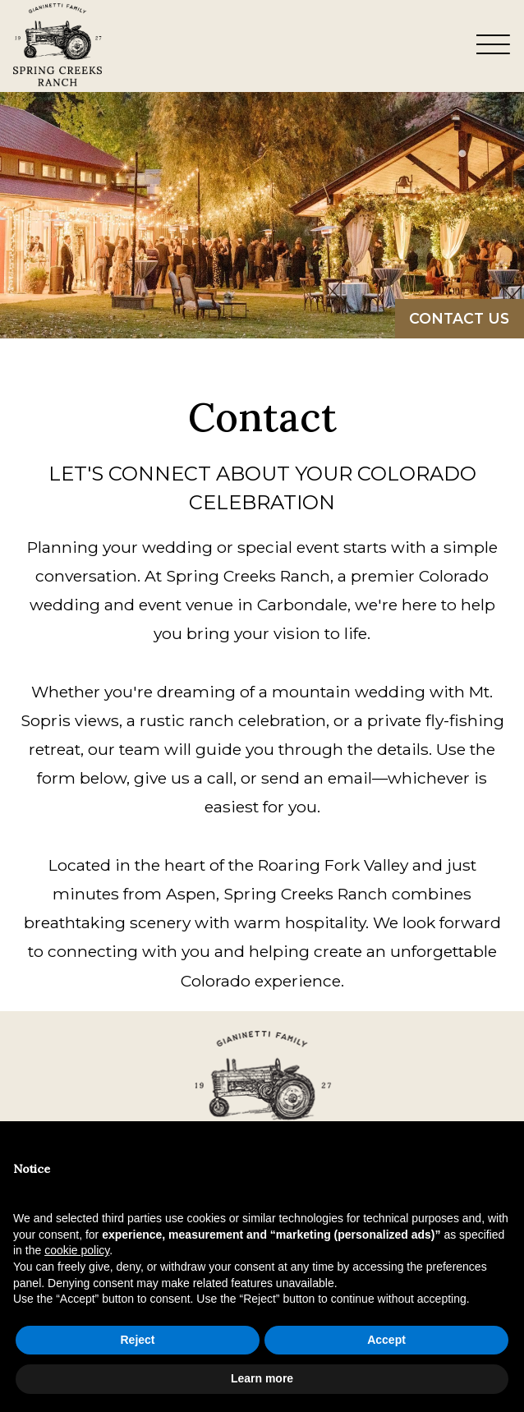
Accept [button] (386, 1339)
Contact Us (459, 318)
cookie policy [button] (76, 1250)
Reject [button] (137, 1339)
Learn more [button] (262, 1378)
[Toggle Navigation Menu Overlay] (493, 45)
